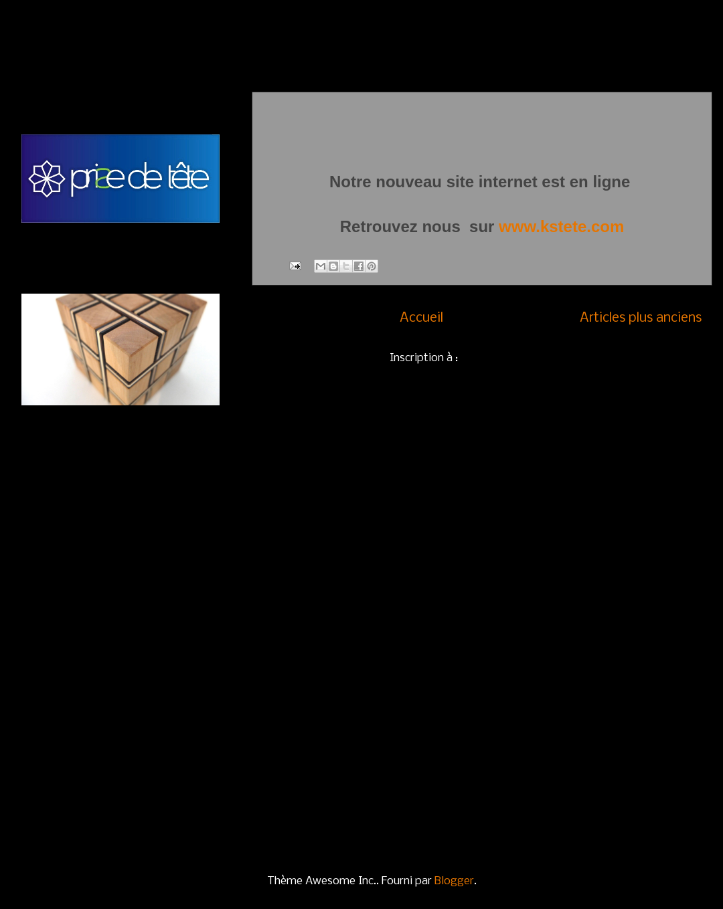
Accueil (421, 318)
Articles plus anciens (641, 318)
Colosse (43, 761)
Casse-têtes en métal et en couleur (114, 617)
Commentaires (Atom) (518, 358)
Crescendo (50, 788)
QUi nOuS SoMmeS (75, 473)
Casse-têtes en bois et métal (97, 589)
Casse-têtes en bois (74, 561)
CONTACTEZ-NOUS (77, 445)
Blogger (454, 881)
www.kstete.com (561, 226)
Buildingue (49, 733)
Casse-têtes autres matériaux (100, 644)
